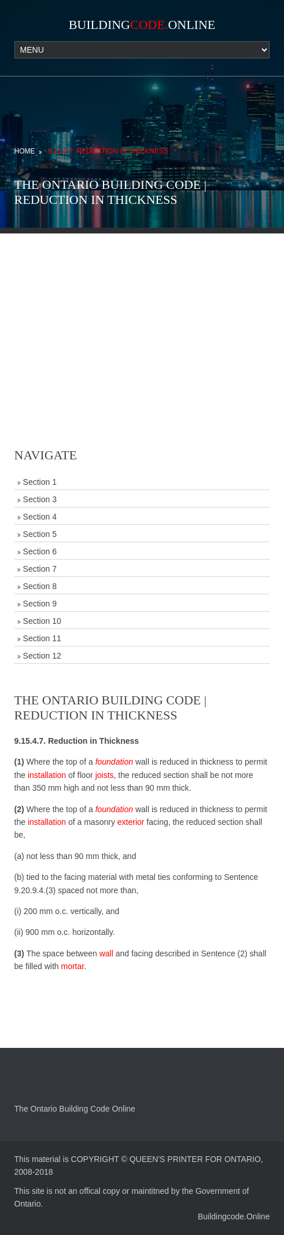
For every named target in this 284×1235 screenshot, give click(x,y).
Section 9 (40, 603)
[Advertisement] (142, 314)
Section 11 (42, 638)
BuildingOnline (142, 24)
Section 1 (40, 482)
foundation (114, 761)
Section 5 (40, 534)
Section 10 (42, 621)
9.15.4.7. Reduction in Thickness (107, 151)
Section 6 (40, 551)
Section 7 (40, 568)
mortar (72, 966)
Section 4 (40, 516)
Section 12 (42, 655)
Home (24, 151)
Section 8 (40, 586)
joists (104, 775)
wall (106, 953)
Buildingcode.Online (234, 1216)
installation (47, 775)
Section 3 (40, 499)
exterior (131, 822)
